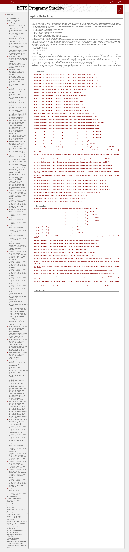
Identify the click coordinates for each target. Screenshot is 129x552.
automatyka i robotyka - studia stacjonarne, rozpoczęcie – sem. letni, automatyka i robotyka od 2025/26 (18, 335)
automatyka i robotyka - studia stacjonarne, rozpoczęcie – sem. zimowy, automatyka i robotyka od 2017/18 (18, 33)
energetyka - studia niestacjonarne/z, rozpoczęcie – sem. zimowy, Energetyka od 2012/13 (18, 59)
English (13, 2)
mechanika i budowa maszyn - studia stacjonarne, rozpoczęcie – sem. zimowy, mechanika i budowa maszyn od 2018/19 (18, 264)
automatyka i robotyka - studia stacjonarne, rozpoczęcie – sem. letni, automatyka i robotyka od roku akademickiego (18, 356)
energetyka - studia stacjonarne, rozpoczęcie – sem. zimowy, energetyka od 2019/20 (17, 97)
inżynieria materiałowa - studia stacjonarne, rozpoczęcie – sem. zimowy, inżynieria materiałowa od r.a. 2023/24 (18, 164)
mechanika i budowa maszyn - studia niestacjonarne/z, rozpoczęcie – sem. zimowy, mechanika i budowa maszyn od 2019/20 (18, 221)
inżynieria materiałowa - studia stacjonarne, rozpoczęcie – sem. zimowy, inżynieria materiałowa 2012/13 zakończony (18, 130)
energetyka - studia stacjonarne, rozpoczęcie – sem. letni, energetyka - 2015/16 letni (17, 363)
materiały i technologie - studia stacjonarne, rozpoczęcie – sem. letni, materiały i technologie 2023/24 (18, 422)
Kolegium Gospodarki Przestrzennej (13, 527)
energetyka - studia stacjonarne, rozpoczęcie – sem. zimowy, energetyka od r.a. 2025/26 (17, 103)
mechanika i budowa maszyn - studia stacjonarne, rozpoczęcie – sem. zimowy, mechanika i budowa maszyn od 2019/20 (18, 272)
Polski (8, 2)
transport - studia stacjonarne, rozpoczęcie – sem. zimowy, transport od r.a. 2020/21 (18, 309)
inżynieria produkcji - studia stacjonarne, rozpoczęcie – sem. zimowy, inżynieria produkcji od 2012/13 (17, 177)
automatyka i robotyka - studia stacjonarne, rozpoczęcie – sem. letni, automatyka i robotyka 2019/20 (18, 329)
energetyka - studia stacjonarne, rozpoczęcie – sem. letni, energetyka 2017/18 (18, 369)
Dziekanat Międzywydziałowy (15, 543)
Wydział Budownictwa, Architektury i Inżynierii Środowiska (17, 513)
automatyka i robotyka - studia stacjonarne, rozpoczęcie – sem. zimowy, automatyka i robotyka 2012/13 (18, 26)
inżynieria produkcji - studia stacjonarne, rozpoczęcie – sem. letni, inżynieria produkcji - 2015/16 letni (18, 415)
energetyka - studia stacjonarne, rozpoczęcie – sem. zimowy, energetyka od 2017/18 (17, 90)
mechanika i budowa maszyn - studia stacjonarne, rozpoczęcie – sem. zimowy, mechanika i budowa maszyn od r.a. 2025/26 (18, 288)
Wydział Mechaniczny (13, 20)
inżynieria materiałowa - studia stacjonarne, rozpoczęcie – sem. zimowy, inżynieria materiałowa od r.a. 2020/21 (18, 151)
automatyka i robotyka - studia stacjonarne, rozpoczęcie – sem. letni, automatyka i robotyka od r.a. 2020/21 (18, 342)
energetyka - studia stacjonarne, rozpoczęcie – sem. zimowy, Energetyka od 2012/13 (17, 72)
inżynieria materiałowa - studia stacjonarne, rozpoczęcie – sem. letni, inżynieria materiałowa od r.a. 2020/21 (18, 404)
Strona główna (11, 14)
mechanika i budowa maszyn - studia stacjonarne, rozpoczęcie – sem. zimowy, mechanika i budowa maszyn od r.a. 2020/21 (18, 280)
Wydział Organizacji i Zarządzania (17, 521)
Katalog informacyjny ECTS (114, 2)
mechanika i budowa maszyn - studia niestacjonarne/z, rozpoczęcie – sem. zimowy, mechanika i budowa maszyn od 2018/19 (18, 213)
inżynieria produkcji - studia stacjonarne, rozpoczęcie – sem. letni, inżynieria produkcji (18, 409)
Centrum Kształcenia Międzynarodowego (13, 17)
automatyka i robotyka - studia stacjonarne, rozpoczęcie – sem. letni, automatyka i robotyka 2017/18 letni (18, 322)
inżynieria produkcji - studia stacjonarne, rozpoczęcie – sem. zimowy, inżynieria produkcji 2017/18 (17, 170)
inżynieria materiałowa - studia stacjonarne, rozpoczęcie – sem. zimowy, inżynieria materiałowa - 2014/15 (18, 123)
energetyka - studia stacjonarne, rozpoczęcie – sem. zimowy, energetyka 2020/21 (17, 83)
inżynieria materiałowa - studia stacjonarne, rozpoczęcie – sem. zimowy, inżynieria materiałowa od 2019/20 (18, 144)
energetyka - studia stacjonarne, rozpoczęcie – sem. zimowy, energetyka (17, 77)
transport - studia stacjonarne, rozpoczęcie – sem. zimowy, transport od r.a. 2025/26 (18, 314)
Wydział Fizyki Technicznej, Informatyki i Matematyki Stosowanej (15, 518)
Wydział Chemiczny (13, 504)
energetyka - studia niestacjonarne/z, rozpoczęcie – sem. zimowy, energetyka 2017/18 (18, 65)
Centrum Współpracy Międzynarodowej (13, 538)
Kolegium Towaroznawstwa (15, 530)
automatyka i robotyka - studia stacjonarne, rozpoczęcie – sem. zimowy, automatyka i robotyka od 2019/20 (18, 39)
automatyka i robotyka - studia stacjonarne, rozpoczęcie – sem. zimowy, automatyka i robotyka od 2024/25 (18, 46)
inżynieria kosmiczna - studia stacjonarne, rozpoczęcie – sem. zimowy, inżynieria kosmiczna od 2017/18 (17, 116)
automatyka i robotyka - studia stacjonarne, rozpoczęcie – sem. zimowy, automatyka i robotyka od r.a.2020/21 (18, 52)
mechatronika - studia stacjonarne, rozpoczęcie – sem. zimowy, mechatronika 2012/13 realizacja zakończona (17, 296)
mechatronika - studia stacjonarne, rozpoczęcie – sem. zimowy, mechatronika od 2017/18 (18, 304)
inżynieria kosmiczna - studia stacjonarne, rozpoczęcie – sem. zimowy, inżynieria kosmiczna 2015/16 (17, 110)
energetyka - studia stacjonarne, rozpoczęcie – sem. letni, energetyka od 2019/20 (17, 375)
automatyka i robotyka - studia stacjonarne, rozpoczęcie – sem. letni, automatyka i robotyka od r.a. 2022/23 (18, 348)
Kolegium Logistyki (12, 532)
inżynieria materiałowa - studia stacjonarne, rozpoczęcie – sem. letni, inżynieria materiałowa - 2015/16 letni (18, 391)
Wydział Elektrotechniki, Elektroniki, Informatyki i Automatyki (14, 500)
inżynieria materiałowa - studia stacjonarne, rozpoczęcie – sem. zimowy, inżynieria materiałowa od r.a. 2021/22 (18, 157)
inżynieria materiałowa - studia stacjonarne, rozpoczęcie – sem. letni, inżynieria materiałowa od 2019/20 (18, 397)
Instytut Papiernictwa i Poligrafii (16, 541)
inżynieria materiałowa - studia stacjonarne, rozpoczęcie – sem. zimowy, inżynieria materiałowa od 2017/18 (18, 137)
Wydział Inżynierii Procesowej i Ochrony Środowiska (16, 524)
